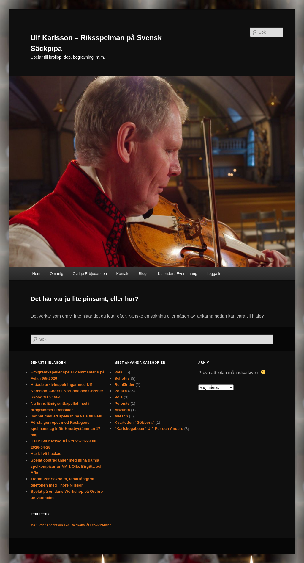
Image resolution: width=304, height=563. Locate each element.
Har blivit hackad (46, 453)
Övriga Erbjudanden (89, 273)
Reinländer (124, 384)
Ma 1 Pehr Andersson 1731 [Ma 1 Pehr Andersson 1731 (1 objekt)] (51, 525)
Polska (121, 391)
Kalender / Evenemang (177, 273)
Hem (36, 273)
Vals (118, 372)
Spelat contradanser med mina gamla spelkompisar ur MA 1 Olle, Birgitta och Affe (66, 466)
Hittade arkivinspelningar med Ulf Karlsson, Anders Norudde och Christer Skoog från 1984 (67, 390)
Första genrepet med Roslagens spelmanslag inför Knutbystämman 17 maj (65, 428)
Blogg (143, 273)
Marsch (121, 416)
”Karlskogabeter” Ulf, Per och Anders (149, 428)
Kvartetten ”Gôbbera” (134, 422)
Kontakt (122, 273)
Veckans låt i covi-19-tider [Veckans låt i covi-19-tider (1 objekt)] (91, 525)
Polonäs (122, 403)
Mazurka (122, 410)
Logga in (214, 273)
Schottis (122, 378)
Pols (119, 397)
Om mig (56, 273)
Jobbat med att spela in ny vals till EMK (67, 416)
